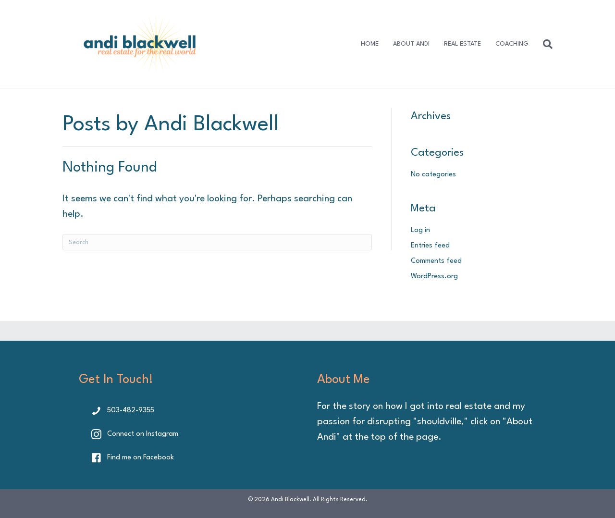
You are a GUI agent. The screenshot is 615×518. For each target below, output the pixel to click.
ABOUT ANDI (411, 44)
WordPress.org (434, 276)
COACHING (512, 44)
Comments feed (436, 261)
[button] (123, 411)
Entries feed (430, 245)
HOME (370, 44)
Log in (420, 230)
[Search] (544, 44)
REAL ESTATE (462, 44)
